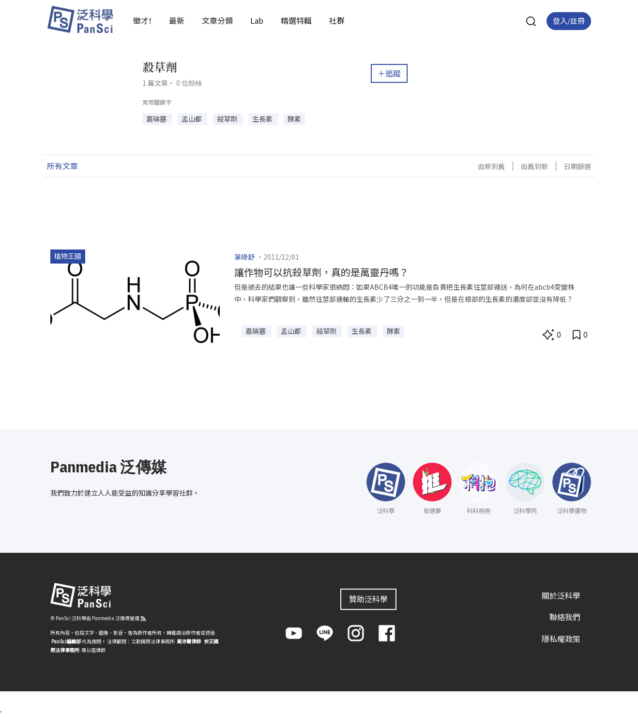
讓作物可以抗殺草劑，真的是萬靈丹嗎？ (321, 272)
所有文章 (62, 165)
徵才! (142, 20)
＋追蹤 (389, 73)
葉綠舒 (244, 257)
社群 (337, 20)
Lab (256, 20)
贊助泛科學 (368, 599)
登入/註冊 (569, 21)
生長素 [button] (263, 119)
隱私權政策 (561, 638)
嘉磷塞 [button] (157, 119)
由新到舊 (491, 166)
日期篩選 (577, 166)
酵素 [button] (294, 119)
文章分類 (217, 20)
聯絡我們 (564, 617)
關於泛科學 (561, 595)
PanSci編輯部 (66, 641)
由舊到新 (534, 166)
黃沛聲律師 (189, 641)
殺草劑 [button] (228, 119)
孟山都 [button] (192, 119)
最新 (176, 20)
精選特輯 (296, 20)
